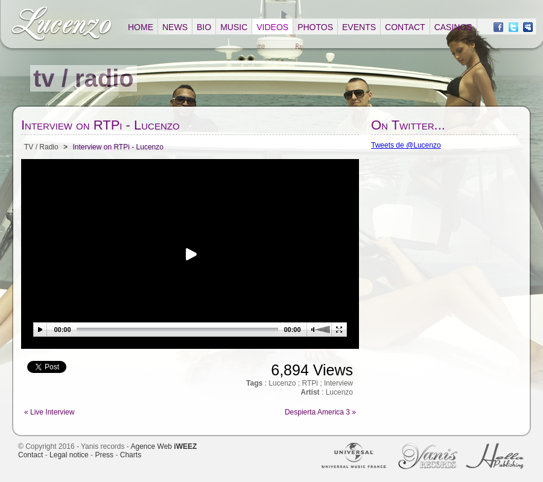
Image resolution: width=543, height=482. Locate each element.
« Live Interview (49, 412)
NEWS (175, 27)
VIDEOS (272, 27)
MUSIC (233, 27)
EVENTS (359, 27)
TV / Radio (41, 147)
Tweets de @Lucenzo (406, 145)
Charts (130, 455)
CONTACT (405, 27)
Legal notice (69, 455)
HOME (140, 27)
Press (104, 455)
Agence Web (164, 446)
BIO (204, 27)
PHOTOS (315, 27)
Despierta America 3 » (320, 412)
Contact (30, 455)
